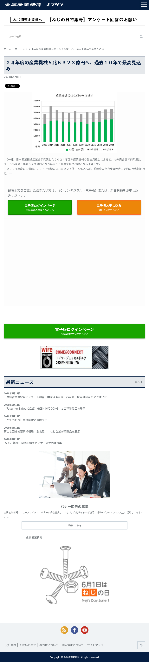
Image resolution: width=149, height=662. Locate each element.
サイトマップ (95, 645)
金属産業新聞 (34, 537)
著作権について (48, 645)
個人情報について (73, 645)
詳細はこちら (74, 525)
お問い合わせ (28, 645)
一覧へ (136, 382)
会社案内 (10, 645)
